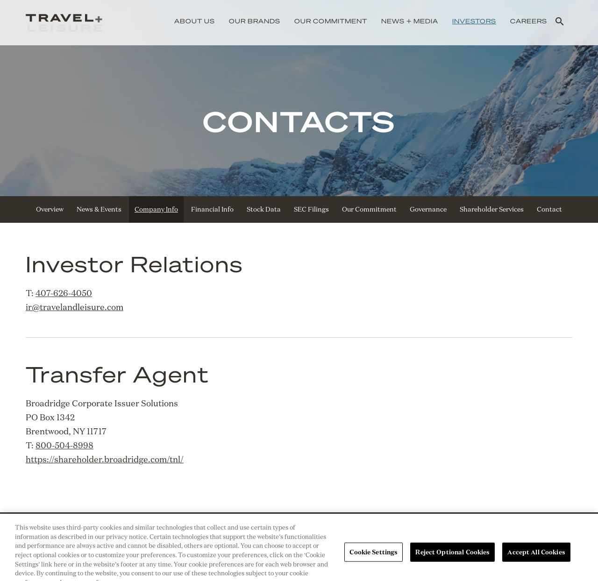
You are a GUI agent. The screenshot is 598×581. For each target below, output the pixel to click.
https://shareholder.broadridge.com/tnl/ (105, 459)
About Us (194, 21)
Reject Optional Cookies (452, 557)
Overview (50, 209)
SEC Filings (311, 209)
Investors (474, 21)
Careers (528, 21)
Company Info (156, 209)
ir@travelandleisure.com (74, 306)
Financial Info (212, 209)
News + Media (409, 21)
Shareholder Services (492, 209)
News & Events (99, 209)
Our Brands (254, 21)
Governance (428, 209)
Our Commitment (330, 21)
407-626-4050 (64, 292)
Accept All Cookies (536, 557)
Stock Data (264, 209)
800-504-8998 (64, 445)
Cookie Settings (373, 557)
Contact (549, 209)
